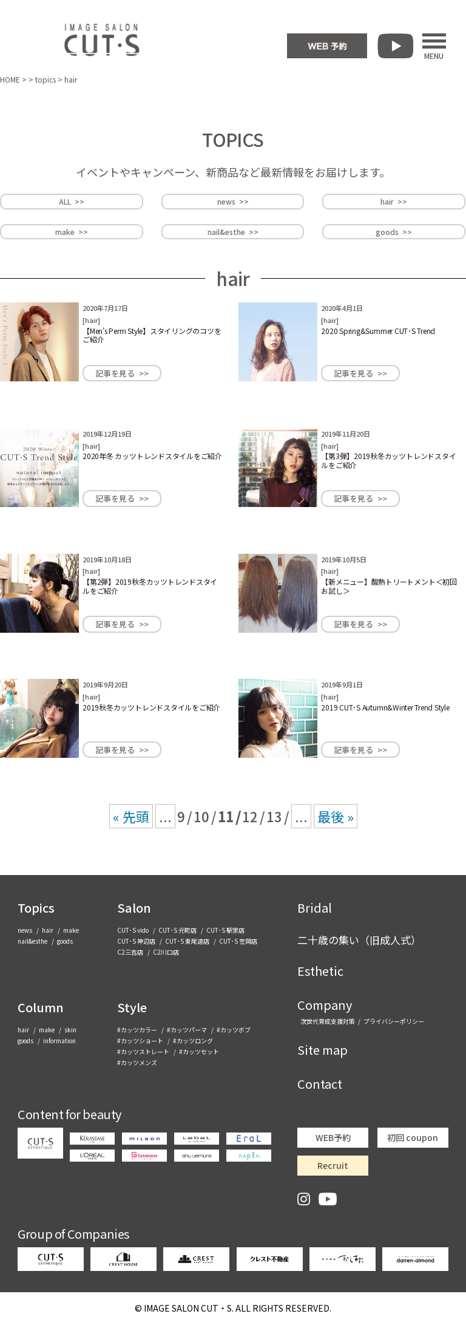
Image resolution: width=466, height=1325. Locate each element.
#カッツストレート (143, 1051)
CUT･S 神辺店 (136, 940)
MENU (434, 46)
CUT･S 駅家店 (225, 930)
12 (250, 816)
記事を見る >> (122, 373)
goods (65, 940)
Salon (134, 907)
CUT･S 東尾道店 (187, 940)
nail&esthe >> (233, 232)
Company (324, 1004)
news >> (233, 201)
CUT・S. (189, 1308)
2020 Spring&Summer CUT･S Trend (378, 330)
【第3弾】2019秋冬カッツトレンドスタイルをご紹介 (388, 460)
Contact (319, 1083)
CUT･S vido (133, 930)
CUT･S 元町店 (177, 930)
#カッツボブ (234, 1029)
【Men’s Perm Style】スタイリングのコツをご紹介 (152, 334)
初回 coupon (412, 1137)
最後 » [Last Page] (335, 816)
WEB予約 (333, 1137)
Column (41, 1007)
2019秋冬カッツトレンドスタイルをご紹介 (151, 707)
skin (70, 1029)
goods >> (394, 232)
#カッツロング (193, 1040)
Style (132, 1007)
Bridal (314, 907)
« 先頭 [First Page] (131, 816)
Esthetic (320, 970)
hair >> (393, 201)
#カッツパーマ (187, 1029)
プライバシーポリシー (393, 1021)
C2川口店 (166, 951)
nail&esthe (32, 940)
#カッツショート (140, 1040)
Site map (322, 1049)
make (71, 930)
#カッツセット (199, 1051)
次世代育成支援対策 (327, 1021)
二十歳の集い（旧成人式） (359, 939)
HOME (10, 79)
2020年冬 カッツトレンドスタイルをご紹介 (152, 456)
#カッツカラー (137, 1029)
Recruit (332, 1165)
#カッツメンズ (137, 1062)
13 (274, 816)
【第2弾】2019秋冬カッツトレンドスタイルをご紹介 (150, 585)
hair (91, 320)
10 (201, 816)
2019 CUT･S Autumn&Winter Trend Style (385, 707)
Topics (36, 907)
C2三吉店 (130, 951)
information (59, 1040)
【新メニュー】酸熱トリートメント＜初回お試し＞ (388, 585)
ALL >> (71, 201)
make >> (71, 232)
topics (45, 79)
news (25, 930)
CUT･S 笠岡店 (238, 940)
